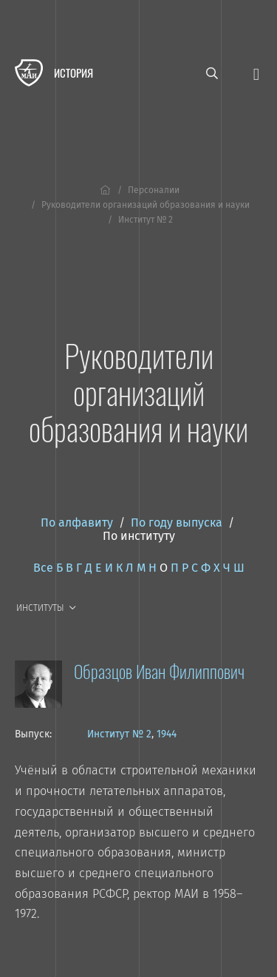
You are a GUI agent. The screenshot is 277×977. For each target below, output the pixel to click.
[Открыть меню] (256, 73)
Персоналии (153, 190)
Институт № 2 (119, 734)
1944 (167, 734)
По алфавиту (77, 522)
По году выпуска (176, 522)
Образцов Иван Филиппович (159, 670)
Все (43, 568)
